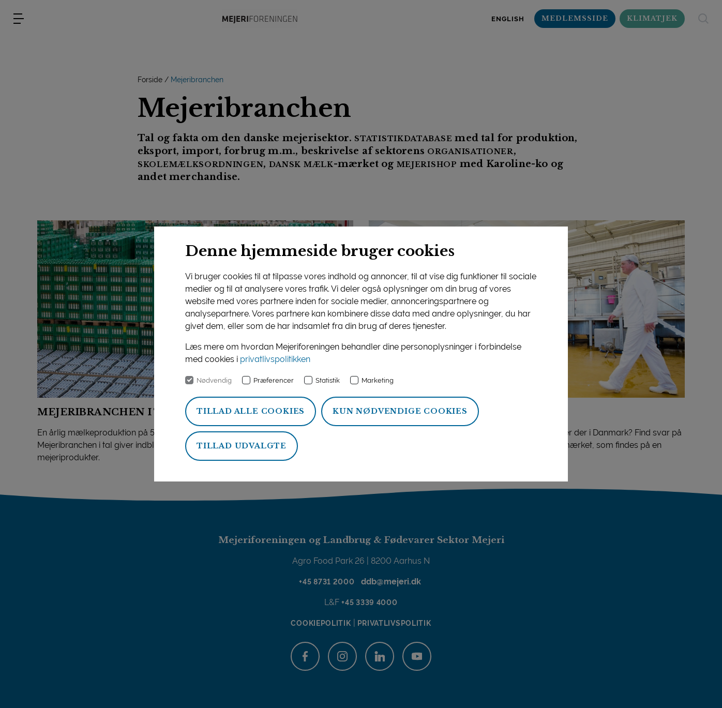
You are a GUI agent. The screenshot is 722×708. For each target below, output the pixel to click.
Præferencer (273, 380)
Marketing (378, 380)
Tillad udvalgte (242, 445)
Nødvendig (214, 380)
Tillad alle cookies (251, 411)
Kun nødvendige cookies (400, 411)
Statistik (327, 380)
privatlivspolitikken (275, 359)
